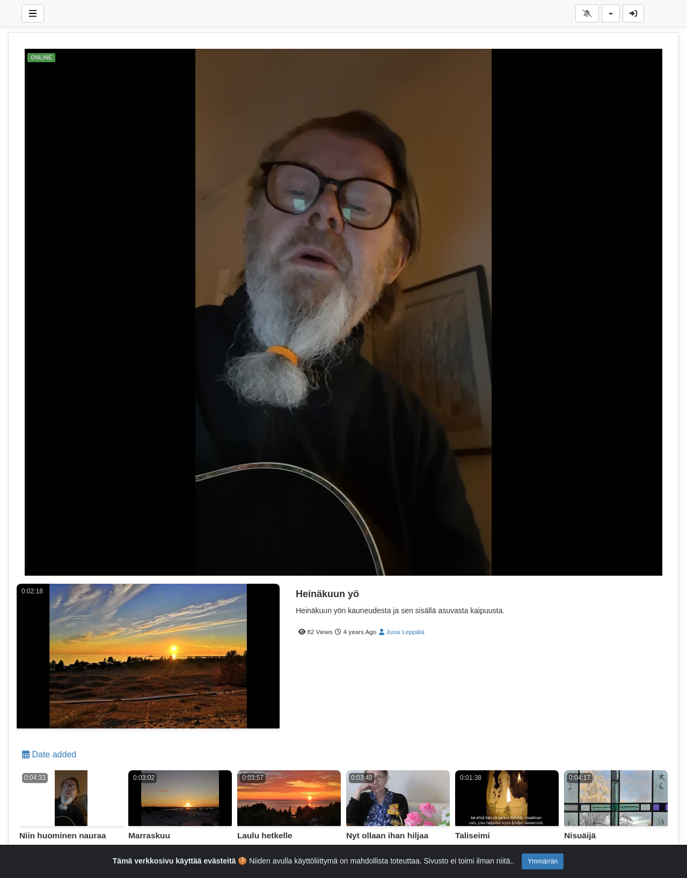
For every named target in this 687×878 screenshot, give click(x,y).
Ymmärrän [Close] (543, 861)
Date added (49, 754)
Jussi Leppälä (402, 631)
